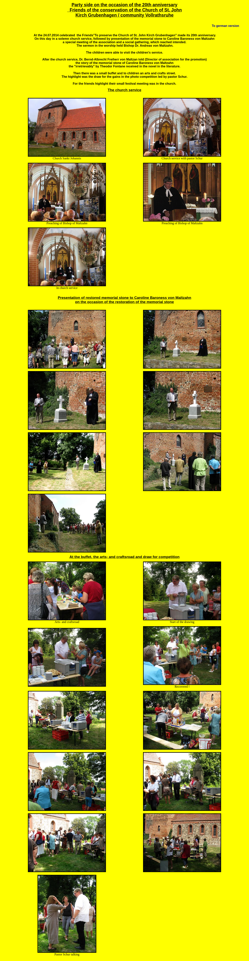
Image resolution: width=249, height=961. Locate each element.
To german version (225, 25)
